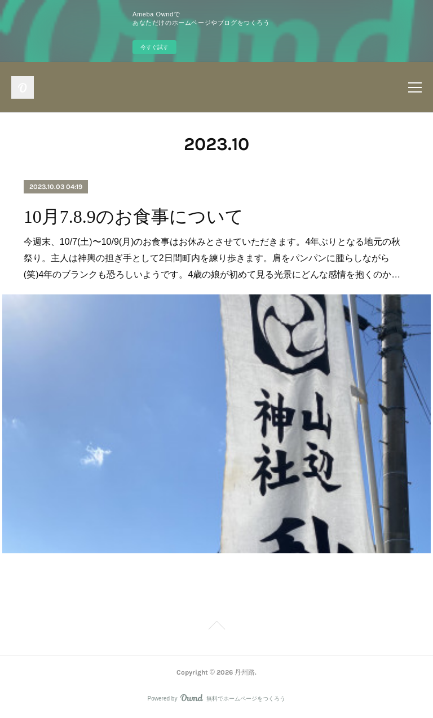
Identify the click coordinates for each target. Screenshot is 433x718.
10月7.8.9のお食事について (134, 216)
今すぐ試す (154, 47)
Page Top (216, 627)
